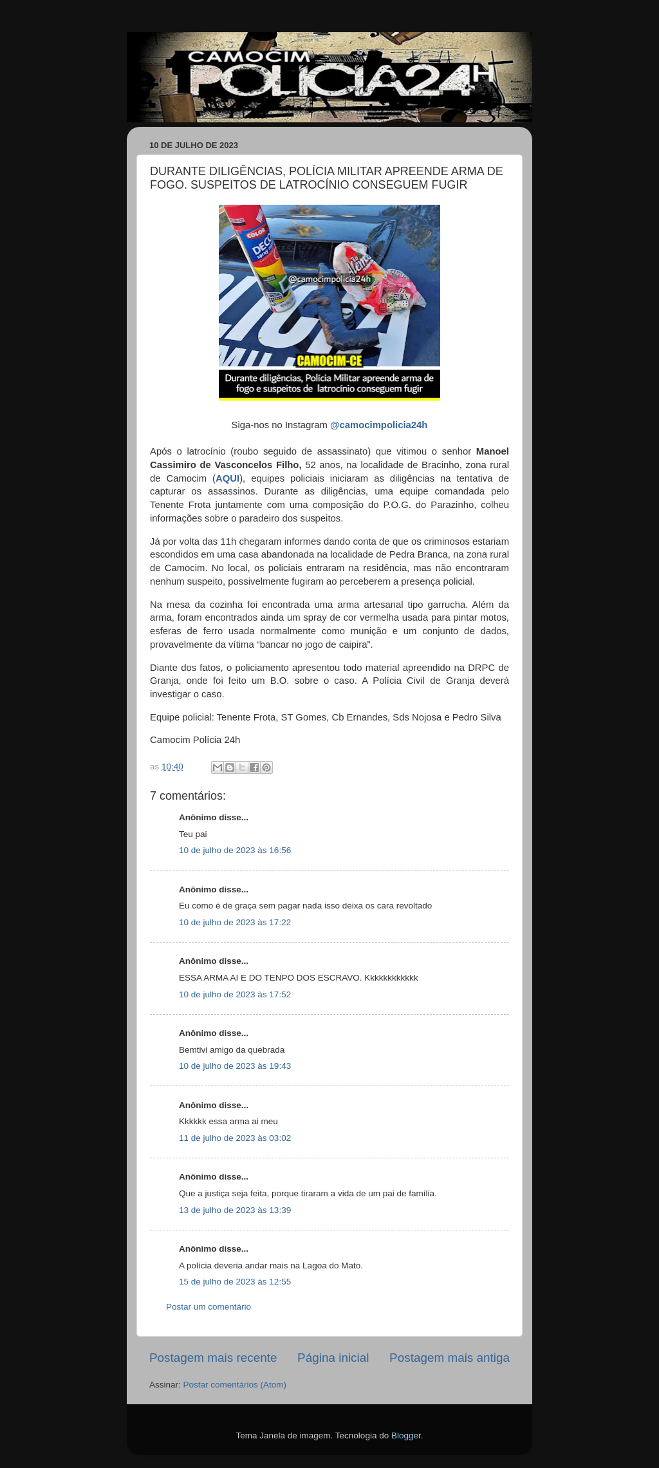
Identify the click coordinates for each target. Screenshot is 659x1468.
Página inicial (333, 1357)
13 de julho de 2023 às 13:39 (235, 1210)
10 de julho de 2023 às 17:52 (235, 994)
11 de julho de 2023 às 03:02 (235, 1138)
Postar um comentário (208, 1307)
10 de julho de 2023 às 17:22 (235, 922)
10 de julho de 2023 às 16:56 (235, 850)
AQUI (227, 478)
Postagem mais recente (213, 1357)
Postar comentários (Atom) (235, 1384)
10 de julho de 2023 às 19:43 (235, 1066)
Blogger (406, 1435)
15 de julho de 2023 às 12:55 (235, 1281)
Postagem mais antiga (449, 1357)
